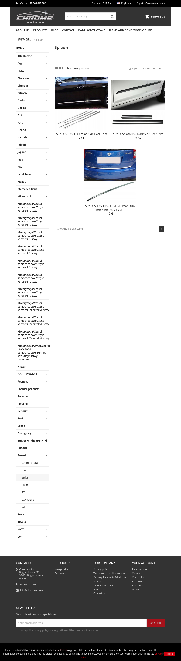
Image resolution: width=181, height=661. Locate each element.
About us (22, 30)
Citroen (22, 93)
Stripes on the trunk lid (32, 440)
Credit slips (138, 577)
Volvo (21, 529)
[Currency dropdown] (107, 3)
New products (62, 569)
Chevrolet (24, 78)
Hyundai (23, 137)
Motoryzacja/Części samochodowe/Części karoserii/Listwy (31, 207)
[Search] (90, 16)
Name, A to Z (152, 68)
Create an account (155, 3)
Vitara (25, 507)
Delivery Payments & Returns (109, 577)
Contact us (99, 593)
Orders (136, 573)
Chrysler (23, 85)
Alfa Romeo (25, 56)
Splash (26, 477)
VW (20, 536)
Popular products (28, 389)
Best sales (60, 573)
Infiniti (22, 145)
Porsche (23, 396)
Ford (20, 122)
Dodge (22, 108)
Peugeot (23, 381)
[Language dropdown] (124, 3)
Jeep (20, 159)
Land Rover (25, 174)
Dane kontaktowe (91, 30)
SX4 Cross (28, 499)
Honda (22, 130)
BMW (21, 71)
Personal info (139, 569)
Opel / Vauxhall (27, 374)
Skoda (21, 426)
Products (40, 30)
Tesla (21, 514)
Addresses (138, 581)
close (170, 653)
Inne (24, 470)
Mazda (22, 181)
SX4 (24, 492)
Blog (54, 30)
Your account (143, 563)
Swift (25, 485)
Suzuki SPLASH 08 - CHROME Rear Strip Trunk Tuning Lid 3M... (110, 207)
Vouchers (137, 585)
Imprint (97, 581)
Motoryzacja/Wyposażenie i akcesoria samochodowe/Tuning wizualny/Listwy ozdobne (33, 352)
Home (20, 47)
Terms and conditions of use (130, 30)
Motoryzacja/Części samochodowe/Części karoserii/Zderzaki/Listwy (33, 306)
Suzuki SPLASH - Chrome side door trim (81, 134)
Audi (20, 63)
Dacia (21, 100)
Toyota (22, 522)
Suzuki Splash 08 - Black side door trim (138, 134)
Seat (20, 418)
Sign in (140, 3)
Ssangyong (24, 433)
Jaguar (22, 152)
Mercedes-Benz (27, 189)
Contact (68, 30)
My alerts (137, 589)
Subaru (22, 448)
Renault (22, 411)
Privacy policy (101, 569)
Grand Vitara (30, 463)
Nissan (22, 367)
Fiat (20, 115)
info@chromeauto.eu (32, 590)
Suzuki (22, 455)
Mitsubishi (24, 196)
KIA (20, 167)
